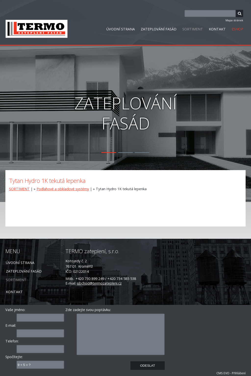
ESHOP (237, 29)
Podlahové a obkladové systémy (63, 189)
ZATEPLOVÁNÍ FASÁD (158, 29)
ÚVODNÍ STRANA (120, 29)
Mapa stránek (234, 20)
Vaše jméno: (15, 309)
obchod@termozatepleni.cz (99, 283)
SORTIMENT (192, 29)
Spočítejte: (14, 356)
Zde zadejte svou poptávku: (88, 309)
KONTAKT (217, 29)
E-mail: (10, 325)
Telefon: (12, 341)
